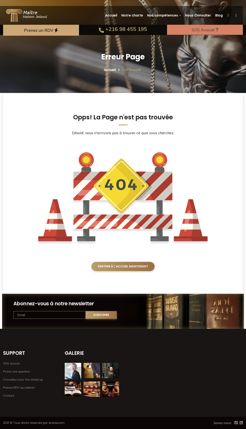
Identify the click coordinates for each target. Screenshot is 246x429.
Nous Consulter (198, 15)
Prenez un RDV (41, 30)
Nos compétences (162, 15)
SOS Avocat (205, 29)
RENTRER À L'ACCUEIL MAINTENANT (123, 266)
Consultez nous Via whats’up (23, 379)
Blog (219, 15)
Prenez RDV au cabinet (19, 387)
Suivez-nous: (223, 423)
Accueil (111, 15)
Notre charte (132, 15)
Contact (8, 395)
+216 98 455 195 (123, 29)
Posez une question (16, 371)
